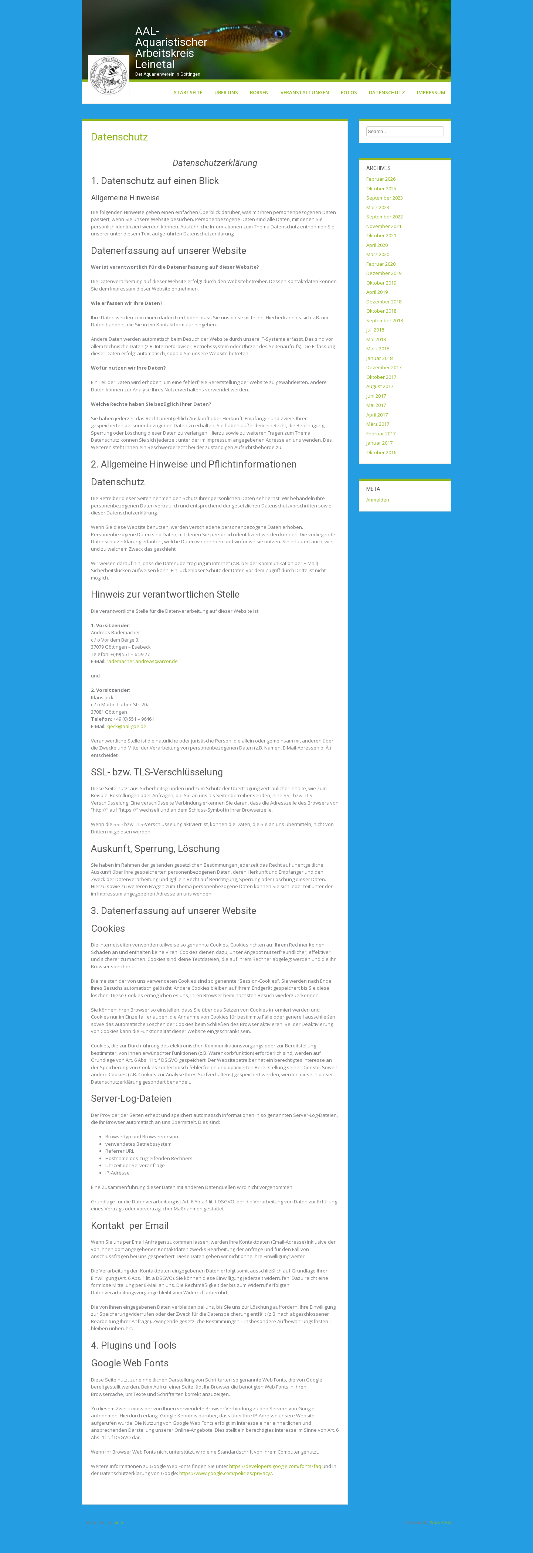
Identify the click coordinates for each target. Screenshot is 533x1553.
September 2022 (384, 240)
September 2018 (384, 344)
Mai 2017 (376, 429)
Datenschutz (387, 116)
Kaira (118, 1546)
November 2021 (383, 250)
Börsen (259, 116)
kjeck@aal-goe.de (126, 750)
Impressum (431, 116)
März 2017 (377, 448)
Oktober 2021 (381, 259)
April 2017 (377, 438)
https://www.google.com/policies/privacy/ (225, 1497)
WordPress (440, 1546)
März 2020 (377, 278)
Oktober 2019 (381, 306)
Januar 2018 (379, 382)
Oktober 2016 (381, 476)
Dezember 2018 (383, 325)
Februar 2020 (380, 288)
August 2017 (379, 410)
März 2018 (377, 372)
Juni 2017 (376, 420)
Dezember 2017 (383, 391)
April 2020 (377, 269)
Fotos (349, 116)
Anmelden (377, 523)
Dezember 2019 (383, 297)
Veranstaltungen (305, 116)
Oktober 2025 (381, 212)
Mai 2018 (376, 363)
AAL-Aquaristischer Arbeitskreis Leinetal (171, 71)
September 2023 (384, 221)
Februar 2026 (380, 203)
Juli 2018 (375, 353)
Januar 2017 (379, 466)
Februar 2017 (380, 457)
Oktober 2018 (381, 335)
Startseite (188, 116)
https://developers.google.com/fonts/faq (275, 1489)
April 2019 (377, 316)
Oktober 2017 (381, 401)
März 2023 (377, 231)
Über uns (226, 116)
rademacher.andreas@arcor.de (142, 685)
